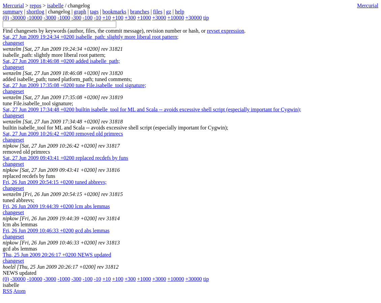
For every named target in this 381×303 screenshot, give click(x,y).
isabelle (55, 5)
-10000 (34, 18)
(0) (6, 18)
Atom (19, 291)
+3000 (159, 18)
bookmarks (114, 11)
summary (13, 11)
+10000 (175, 18)
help (179, 11)
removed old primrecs (63, 134)
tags (94, 11)
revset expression (225, 31)
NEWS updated (57, 255)
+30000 (193, 18)
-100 (87, 18)
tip (206, 18)
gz (168, 11)
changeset (13, 43)
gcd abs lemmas (56, 230)
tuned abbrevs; (55, 182)
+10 (106, 18)
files (157, 11)
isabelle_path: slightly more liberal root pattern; (91, 37)
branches (139, 11)
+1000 (144, 18)
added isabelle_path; (61, 61)
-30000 (18, 18)
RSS (7, 291)
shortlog (35, 11)
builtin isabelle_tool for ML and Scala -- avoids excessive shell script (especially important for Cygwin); (152, 109)
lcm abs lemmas (56, 206)
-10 (97, 18)
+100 (117, 18)
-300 (76, 18)
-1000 (64, 18)
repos (35, 5)
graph (80, 11)
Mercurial (367, 5)
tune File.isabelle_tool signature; (74, 85)
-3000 (49, 18)
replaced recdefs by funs (65, 158)
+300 (130, 18)
